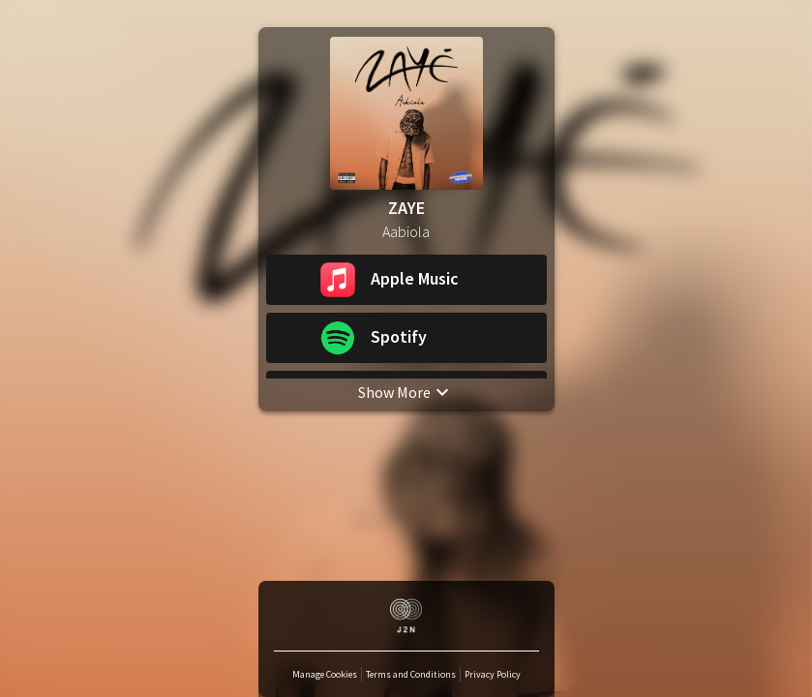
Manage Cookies (324, 674)
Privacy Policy (493, 674)
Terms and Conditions (411, 674)
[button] (406, 280)
